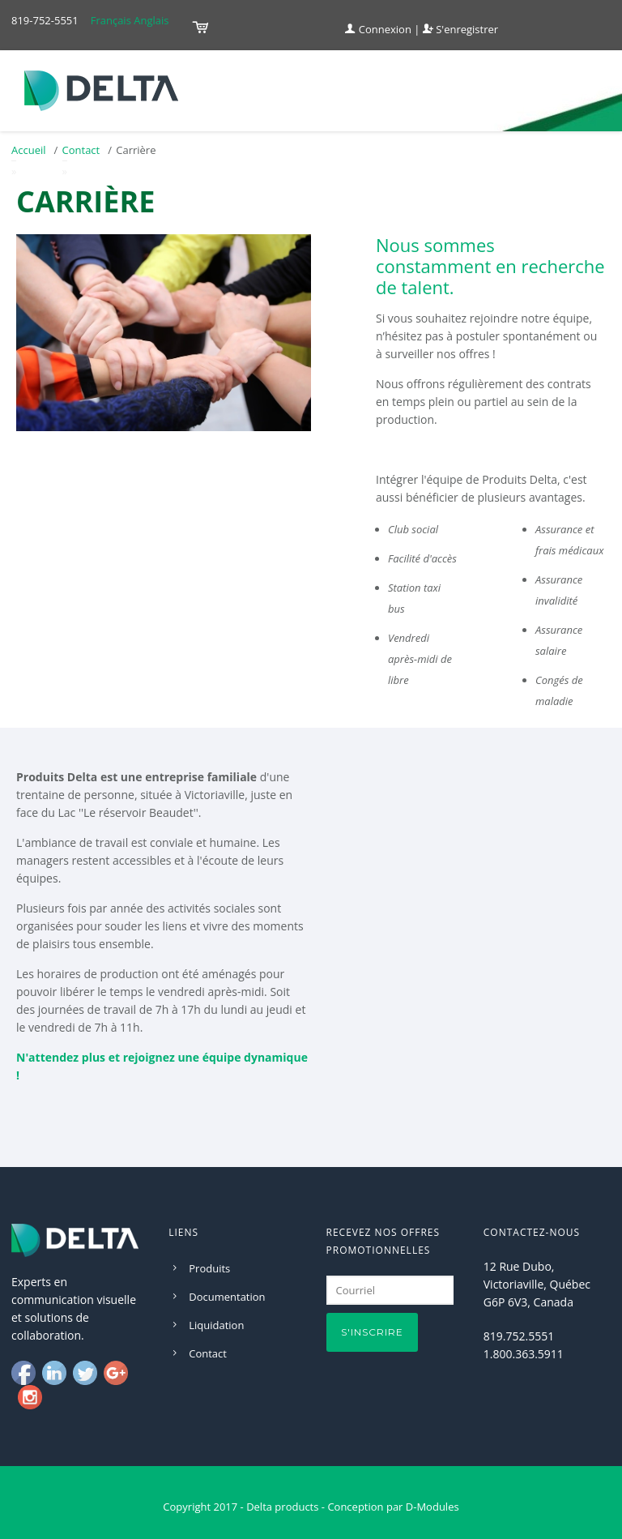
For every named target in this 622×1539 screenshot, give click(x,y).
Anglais (151, 20)
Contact (81, 150)
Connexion (378, 29)
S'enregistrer (460, 29)
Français (111, 20)
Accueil (28, 150)
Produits (209, 1268)
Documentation (227, 1296)
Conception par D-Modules (392, 1506)
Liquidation (216, 1325)
